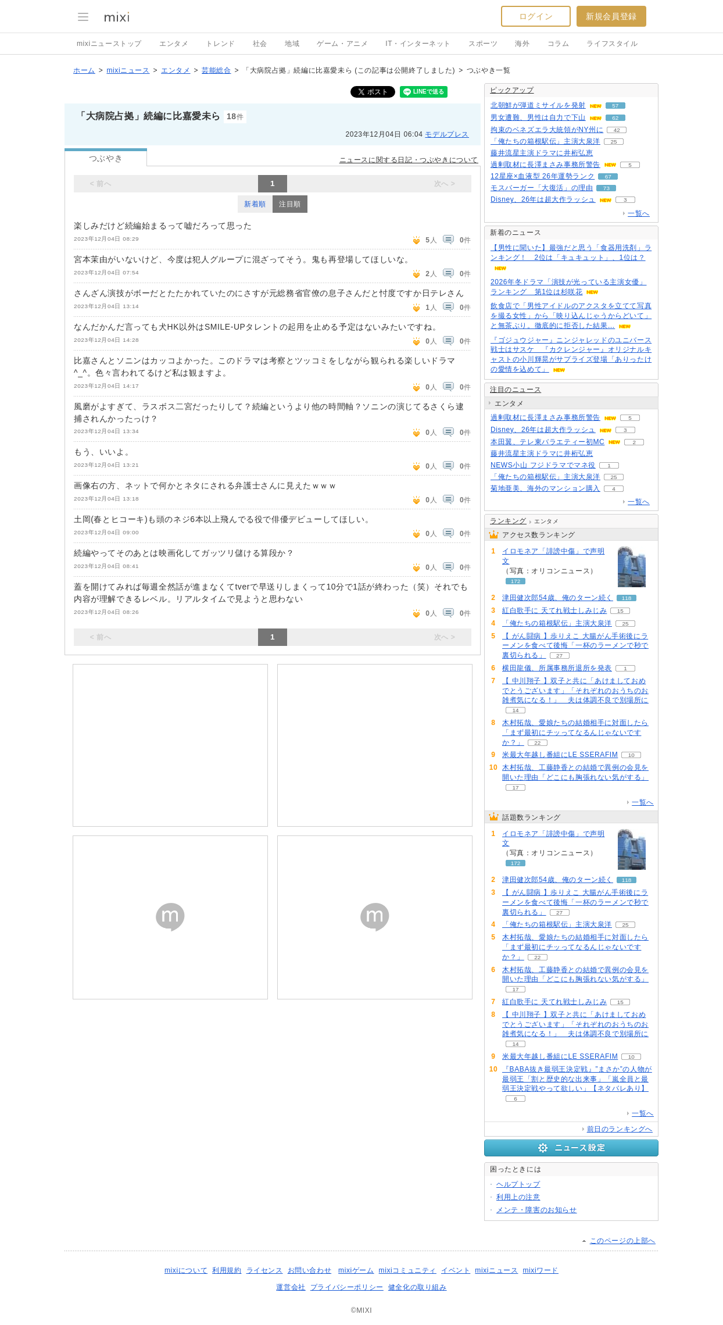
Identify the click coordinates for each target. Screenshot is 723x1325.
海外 (522, 44)
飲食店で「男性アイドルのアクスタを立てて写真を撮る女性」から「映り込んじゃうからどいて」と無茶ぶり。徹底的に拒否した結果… (571, 316)
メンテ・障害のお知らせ (536, 1210)
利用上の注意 (518, 1197)
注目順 (290, 204)
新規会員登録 (611, 16)
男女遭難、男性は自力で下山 (538, 117)
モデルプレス (447, 134)
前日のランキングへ (620, 1129)
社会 (260, 44)
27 (559, 655)
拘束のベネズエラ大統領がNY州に (547, 130)
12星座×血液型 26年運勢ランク (543, 176)
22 (537, 743)
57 (615, 105)
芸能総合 (216, 70)
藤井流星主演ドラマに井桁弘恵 (542, 153)
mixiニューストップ (109, 44)
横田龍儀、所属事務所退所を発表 (557, 668)
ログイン (536, 16)
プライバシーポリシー (347, 1287)
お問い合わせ (310, 1270)
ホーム (84, 70)
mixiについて (185, 1270)
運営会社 (290, 1287)
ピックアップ (512, 90)
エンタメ (173, 44)
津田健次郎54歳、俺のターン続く (557, 598)
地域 (292, 44)
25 (613, 141)
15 (620, 611)
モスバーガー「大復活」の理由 (542, 188)
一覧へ (639, 213)
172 (516, 581)
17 (515, 787)
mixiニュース (127, 70)
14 (515, 710)
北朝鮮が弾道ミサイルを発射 (538, 105)
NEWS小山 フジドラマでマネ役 (543, 465)
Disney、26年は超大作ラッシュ (543, 199)
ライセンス (264, 1270)
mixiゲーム (356, 1270)
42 (617, 130)
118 (627, 598)
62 (615, 118)
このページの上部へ (623, 1241)
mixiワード (540, 1270)
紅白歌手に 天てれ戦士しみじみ (554, 610)
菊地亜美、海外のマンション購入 (545, 488)
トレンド (220, 44)
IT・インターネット (418, 44)
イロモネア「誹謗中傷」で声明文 (553, 556)
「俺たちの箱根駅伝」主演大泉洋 (545, 141)
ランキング (508, 521)
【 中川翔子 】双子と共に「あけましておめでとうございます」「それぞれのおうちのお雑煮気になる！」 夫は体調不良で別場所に (575, 691)
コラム (558, 44)
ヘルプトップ (518, 1184)
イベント (455, 1270)
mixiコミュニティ (407, 1270)
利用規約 (226, 1270)
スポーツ (482, 44)
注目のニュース (515, 389)
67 (608, 176)
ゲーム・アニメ (342, 44)
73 (606, 188)
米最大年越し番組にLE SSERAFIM (560, 755)
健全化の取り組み (417, 1287)
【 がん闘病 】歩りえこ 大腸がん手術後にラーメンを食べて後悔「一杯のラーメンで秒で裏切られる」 (575, 646)
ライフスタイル (612, 44)
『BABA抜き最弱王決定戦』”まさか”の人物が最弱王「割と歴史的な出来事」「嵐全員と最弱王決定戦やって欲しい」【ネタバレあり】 (577, 1079)
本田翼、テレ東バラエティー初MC (547, 442)
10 (631, 755)
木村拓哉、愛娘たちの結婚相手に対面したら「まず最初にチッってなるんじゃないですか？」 (575, 733)
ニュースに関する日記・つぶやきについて (408, 160)
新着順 (255, 204)
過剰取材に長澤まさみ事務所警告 (545, 164)
